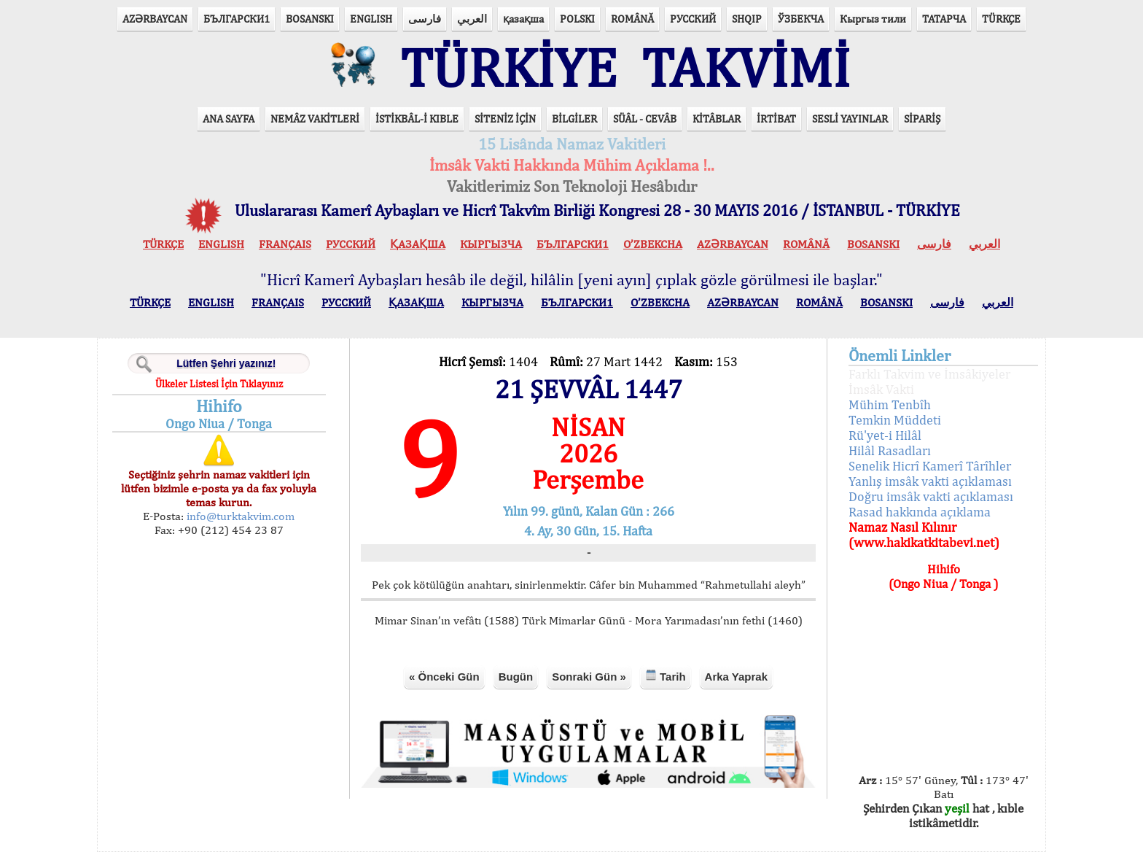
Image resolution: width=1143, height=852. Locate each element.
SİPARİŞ (922, 118)
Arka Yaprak (736, 676)
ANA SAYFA (228, 118)
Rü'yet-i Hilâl (885, 435)
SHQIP (747, 18)
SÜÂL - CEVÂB (644, 118)
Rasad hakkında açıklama (920, 511)
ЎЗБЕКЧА (801, 18)
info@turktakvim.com (239, 516)
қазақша (523, 18)
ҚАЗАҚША (417, 244)
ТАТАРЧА (944, 18)
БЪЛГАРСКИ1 (236, 18)
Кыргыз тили (873, 18)
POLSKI (577, 18)
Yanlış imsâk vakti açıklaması (930, 481)
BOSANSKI (310, 18)
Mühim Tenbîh (890, 404)
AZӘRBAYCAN (154, 18)
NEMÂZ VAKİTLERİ (314, 118)
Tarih (665, 676)
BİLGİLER (574, 118)
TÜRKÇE (1001, 18)
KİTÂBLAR (717, 118)
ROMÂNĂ (632, 18)
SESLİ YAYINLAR (850, 118)
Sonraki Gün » (589, 676)
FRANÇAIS (285, 244)
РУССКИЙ (693, 18)
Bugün (516, 676)
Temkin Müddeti (895, 419)
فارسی (424, 18)
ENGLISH (371, 18)
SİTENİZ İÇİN (505, 118)
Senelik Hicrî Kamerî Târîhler (930, 465)
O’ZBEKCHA (652, 244)
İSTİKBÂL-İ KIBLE (417, 118)
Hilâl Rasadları (890, 450)
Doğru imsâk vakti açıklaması (931, 496)
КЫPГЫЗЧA (491, 244)
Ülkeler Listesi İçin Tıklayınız (219, 384)
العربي (472, 18)
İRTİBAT (776, 118)
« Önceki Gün (444, 676)
